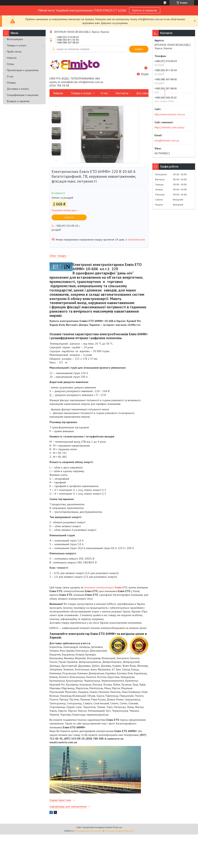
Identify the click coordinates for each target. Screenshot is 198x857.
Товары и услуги (16, 45)
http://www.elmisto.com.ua (170, 114)
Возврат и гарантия (18, 101)
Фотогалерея (15, 39)
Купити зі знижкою (144, 10)
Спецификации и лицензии (22, 95)
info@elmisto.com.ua (167, 140)
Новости (11, 57)
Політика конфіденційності (119, 830)
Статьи (10, 64)
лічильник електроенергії (103, 587)
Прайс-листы (14, 51)
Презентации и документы (22, 70)
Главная (58, 93)
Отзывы (11, 82)
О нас (10, 76)
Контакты (122, 93)
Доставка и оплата (18, 89)
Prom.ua (117, 827)
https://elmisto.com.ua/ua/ (169, 127)
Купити (69, 217)
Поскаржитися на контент (88, 830)
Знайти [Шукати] (139, 49)
